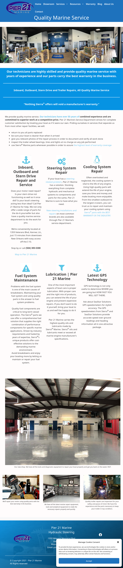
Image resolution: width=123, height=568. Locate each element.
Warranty (90, 4)
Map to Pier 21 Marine (26, 254)
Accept (89, 561)
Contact (39, 11)
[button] (118, 542)
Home (38, 4)
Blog (100, 4)
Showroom (48, 4)
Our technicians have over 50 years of (59, 116)
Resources (77, 4)
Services (62, 4)
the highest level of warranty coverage (93, 145)
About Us (109, 4)
